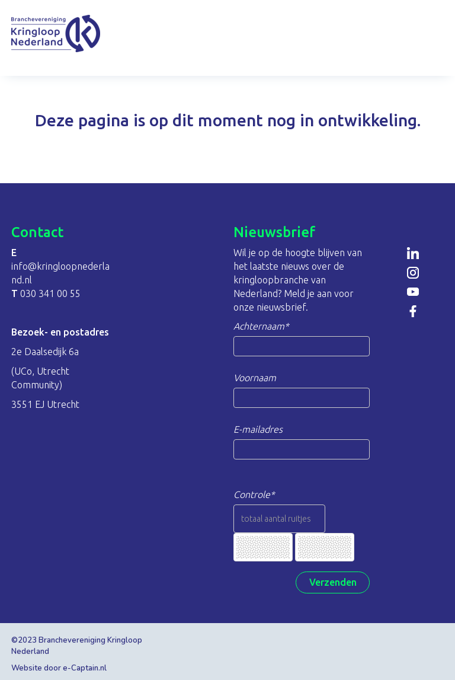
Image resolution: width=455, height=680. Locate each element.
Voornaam (254, 377)
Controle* (254, 494)
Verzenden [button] (333, 582)
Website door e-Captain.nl (59, 668)
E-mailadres (258, 429)
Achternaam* (261, 326)
